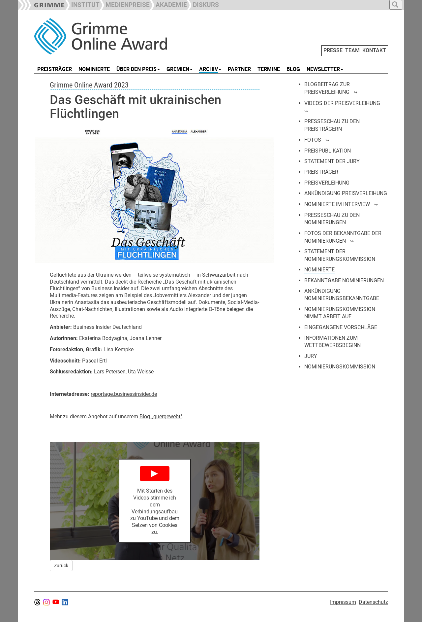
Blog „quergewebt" (160, 416)
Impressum (343, 602)
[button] (125, 4)
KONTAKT (374, 50)
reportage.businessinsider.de (124, 394)
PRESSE (333, 50)
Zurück (61, 565)
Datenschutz (373, 602)
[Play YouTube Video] (155, 501)
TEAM (352, 50)
